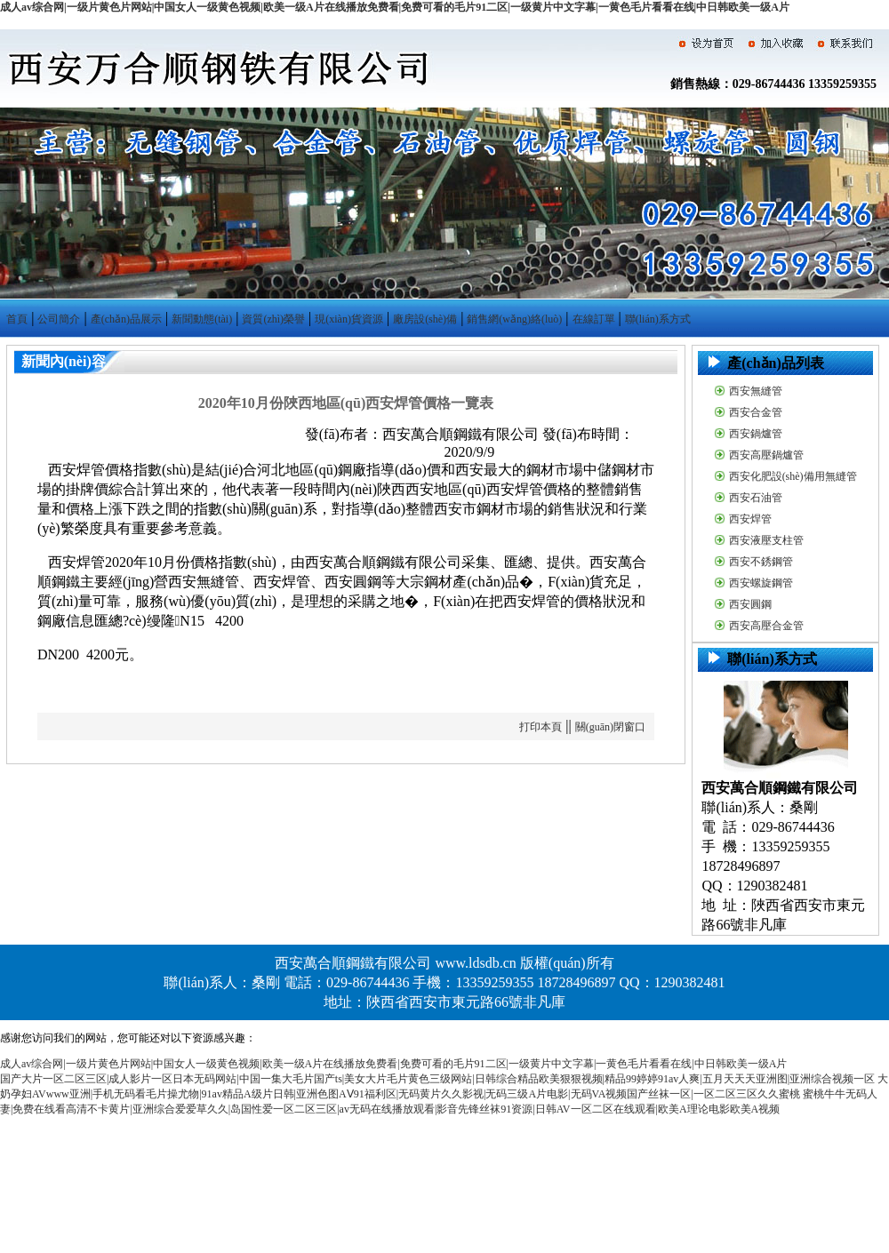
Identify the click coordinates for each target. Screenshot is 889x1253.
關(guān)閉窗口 (610, 727)
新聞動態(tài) (202, 319)
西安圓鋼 (750, 604)
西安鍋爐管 (755, 433)
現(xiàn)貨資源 (349, 319)
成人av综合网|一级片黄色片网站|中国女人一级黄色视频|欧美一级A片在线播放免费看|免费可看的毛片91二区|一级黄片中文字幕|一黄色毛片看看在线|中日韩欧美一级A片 (394, 7)
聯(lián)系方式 (658, 319)
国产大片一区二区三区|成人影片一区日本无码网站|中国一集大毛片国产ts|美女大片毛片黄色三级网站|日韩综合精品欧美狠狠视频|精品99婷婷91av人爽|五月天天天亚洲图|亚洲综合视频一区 (437, 1079)
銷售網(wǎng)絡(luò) (514, 319)
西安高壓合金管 (766, 625)
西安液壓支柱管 (766, 540)
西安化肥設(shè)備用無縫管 (793, 476)
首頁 (17, 319)
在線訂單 (594, 319)
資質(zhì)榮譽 (273, 319)
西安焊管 (750, 519)
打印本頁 (540, 727)
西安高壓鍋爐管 (766, 455)
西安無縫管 (755, 391)
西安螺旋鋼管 (761, 583)
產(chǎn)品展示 (126, 319)
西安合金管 (755, 412)
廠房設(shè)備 (425, 319)
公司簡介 (58, 319)
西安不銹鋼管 (761, 561)
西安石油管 (755, 497)
